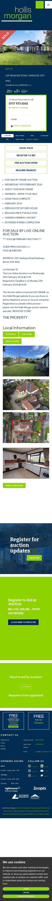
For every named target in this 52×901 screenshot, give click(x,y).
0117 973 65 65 (39, 740)
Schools (11, 334)
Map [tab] (32, 135)
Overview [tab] (7, 135)
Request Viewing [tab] (32, 139)
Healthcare (12, 341)
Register (34, 558)
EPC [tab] (7, 139)
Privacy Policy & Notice (10, 811)
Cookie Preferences (42, 808)
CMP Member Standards (22, 814)
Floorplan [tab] (44, 135)
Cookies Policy (30, 808)
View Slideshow (14, 485)
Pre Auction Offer (26, 163)
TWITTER (44, 776)
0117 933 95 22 (39, 744)
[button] (4, 47)
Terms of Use (20, 808)
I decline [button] (26, 892)
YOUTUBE (45, 771)
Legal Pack (26, 148)
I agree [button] (26, 889)
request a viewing (19, 107)
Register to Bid (26, 155)
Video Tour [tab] (20, 139)
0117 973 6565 (18, 103)
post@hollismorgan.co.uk (43, 751)
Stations (27, 334)
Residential (33, 766)
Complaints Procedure (26, 811)
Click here (26, 687)
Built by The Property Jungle (40, 814)
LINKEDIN (44, 766)
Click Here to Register (23, 622)
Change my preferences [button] (26, 896)
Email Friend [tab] (20, 135)
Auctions (32, 776)
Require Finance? (26, 170)
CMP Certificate (39, 811)
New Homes (33, 771)
